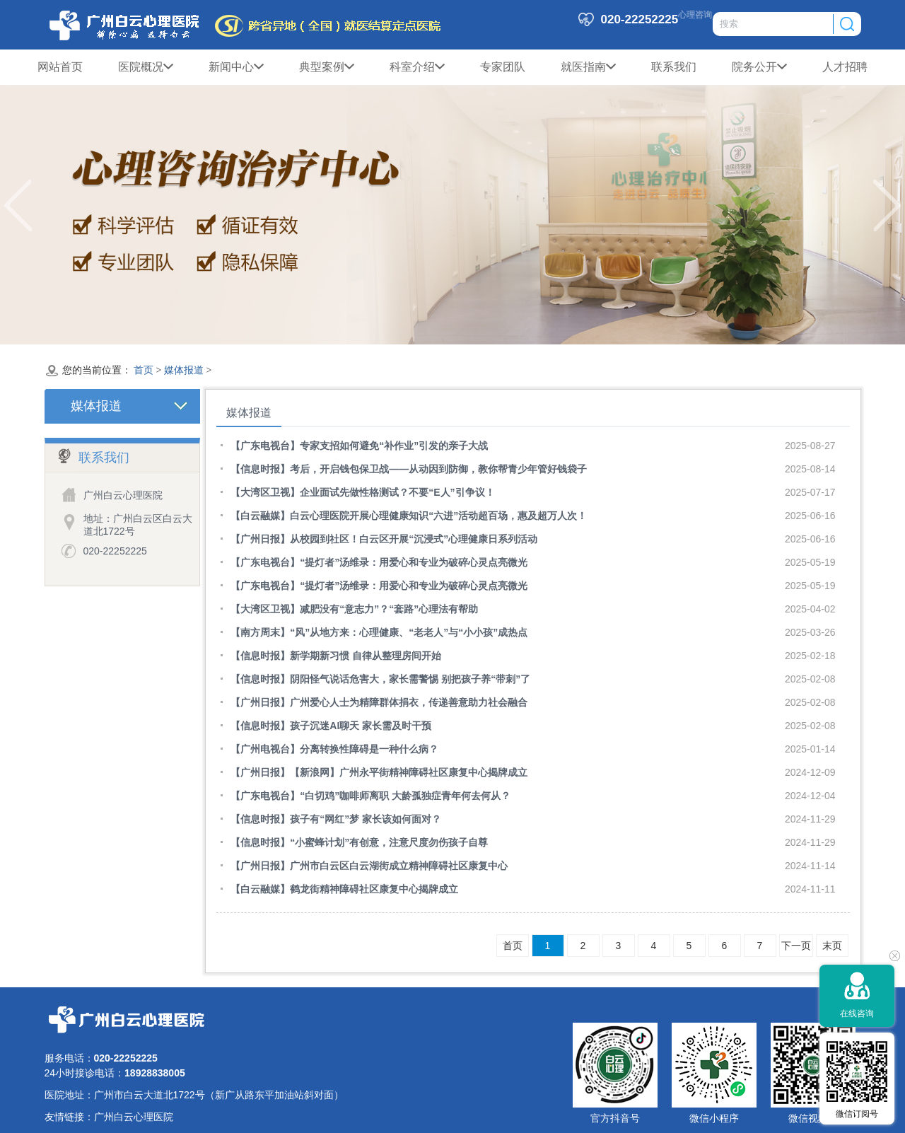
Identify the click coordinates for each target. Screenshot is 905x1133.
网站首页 (60, 67)
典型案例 (326, 67)
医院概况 (145, 67)
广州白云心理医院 (133, 1116)
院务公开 (759, 67)
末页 (832, 945)
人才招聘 (845, 67)
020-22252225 (115, 551)
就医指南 (588, 67)
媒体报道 (184, 370)
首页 (143, 370)
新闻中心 (236, 67)
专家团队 (502, 67)
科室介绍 (417, 67)
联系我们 (673, 67)
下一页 (796, 945)
